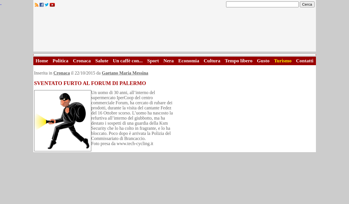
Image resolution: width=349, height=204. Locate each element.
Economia (188, 60)
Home (42, 60)
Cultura (212, 60)
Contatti (305, 60)
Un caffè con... (127, 60)
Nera (168, 60)
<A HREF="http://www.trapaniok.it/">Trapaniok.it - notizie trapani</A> (175, 31)
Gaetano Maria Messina (125, 73)
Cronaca (82, 60)
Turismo (283, 60)
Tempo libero (239, 60)
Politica (60, 60)
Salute (101, 60)
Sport (153, 60)
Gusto (263, 60)
